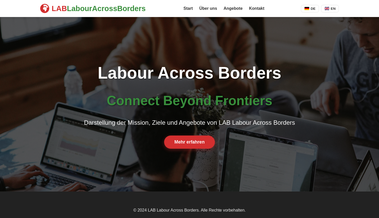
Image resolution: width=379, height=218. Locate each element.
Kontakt (257, 8)
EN (330, 9)
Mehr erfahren (189, 142)
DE (310, 9)
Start (188, 8)
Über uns (208, 8)
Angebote (233, 8)
